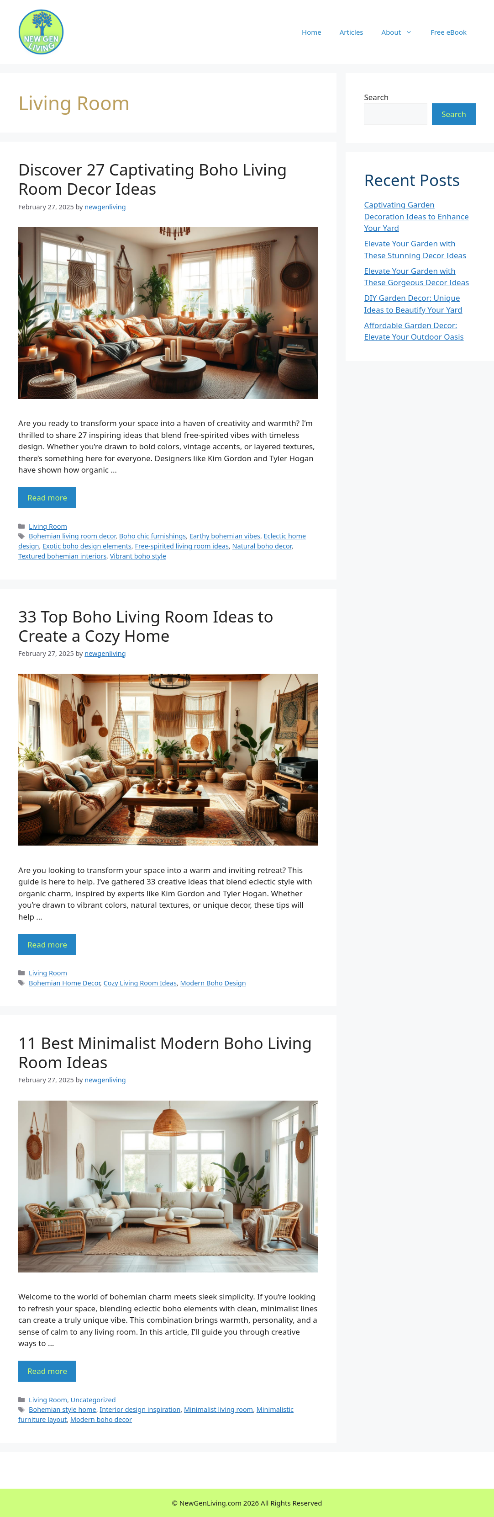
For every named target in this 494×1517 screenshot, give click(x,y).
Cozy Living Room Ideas (140, 983)
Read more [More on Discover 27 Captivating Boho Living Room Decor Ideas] (47, 497)
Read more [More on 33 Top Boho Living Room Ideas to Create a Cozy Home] (47, 944)
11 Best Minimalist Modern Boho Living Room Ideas (165, 1052)
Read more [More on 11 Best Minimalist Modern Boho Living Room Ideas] (47, 1371)
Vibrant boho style (138, 556)
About (402, 32)
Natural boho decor (262, 546)
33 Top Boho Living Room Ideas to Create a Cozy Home (145, 626)
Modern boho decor (101, 1419)
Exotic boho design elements (86, 546)
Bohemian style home (62, 1409)
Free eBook (449, 32)
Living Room (48, 526)
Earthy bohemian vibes (224, 536)
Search (376, 97)
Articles (351, 32)
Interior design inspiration (140, 1409)
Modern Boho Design (213, 983)
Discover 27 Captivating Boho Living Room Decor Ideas (152, 179)
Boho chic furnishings (152, 536)
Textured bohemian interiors (62, 556)
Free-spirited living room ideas (182, 546)
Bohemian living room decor (72, 536)
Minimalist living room (218, 1409)
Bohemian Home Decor (64, 983)
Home (311, 32)
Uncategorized (93, 1399)
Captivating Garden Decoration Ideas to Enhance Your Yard (416, 216)
